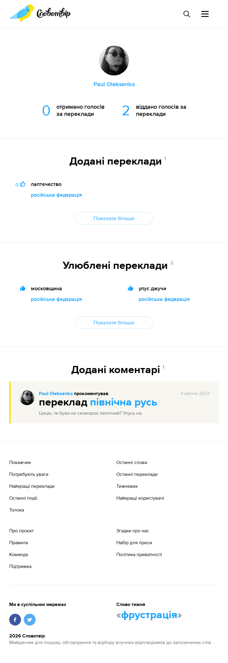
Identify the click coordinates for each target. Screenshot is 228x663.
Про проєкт (21, 530)
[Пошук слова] (186, 14)
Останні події (23, 498)
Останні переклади (137, 474)
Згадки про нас (132, 530)
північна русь (123, 402)
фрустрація (149, 615)
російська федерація (56, 195)
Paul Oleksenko (56, 394)
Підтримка (20, 566)
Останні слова (131, 462)
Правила (18, 542)
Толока (16, 509)
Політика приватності (139, 554)
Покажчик (20, 462)
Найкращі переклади (32, 486)
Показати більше (114, 218)
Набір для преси (134, 542)
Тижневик (127, 486)
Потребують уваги (28, 474)
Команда (18, 554)
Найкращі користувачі (140, 498)
